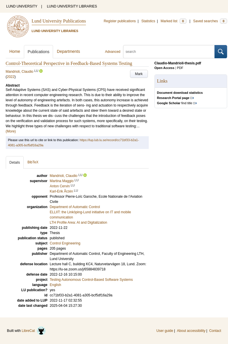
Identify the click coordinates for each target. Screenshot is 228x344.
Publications (39, 51)
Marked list (173, 21)
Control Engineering (65, 243)
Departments (68, 51)
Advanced (112, 52)
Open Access (164, 68)
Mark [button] (139, 74)
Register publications (120, 21)
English (55, 285)
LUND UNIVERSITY (21, 6)
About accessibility (191, 331)
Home (15, 51)
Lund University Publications (59, 20)
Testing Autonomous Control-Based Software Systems (91, 280)
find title (174, 103)
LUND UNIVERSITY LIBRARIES (72, 6)
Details (15, 162)
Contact (215, 331)
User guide (165, 331)
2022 (11, 77)
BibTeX (32, 162)
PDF (180, 68)
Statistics (148, 21)
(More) (11, 131)
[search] (169, 51)
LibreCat (34, 330)
